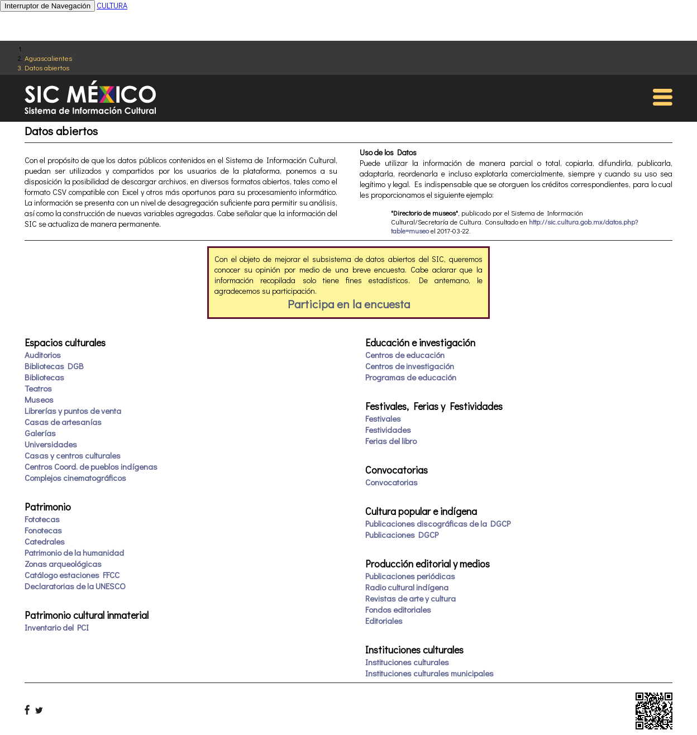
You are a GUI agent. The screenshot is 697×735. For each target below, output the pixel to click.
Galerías (40, 432)
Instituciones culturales (407, 661)
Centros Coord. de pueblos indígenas (91, 466)
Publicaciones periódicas (410, 575)
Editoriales (384, 620)
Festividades (388, 429)
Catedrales (45, 541)
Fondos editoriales (398, 609)
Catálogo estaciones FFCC (72, 574)
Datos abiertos (47, 67)
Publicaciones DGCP (401, 534)
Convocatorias (391, 482)
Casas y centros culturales (73, 455)
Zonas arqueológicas (63, 563)
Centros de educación (405, 354)
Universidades (51, 444)
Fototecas (42, 518)
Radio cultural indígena (406, 587)
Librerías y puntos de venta (73, 410)
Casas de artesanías (63, 421)
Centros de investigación (409, 365)
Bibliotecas (44, 377)
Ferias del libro (391, 440)
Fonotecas (43, 530)
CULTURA (112, 5)
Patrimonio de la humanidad (74, 552)
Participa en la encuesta (349, 304)
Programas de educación (410, 377)
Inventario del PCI (57, 627)
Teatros (38, 388)
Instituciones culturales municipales (429, 673)
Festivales (383, 418)
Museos (39, 399)
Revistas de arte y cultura (410, 598)
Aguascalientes (48, 58)
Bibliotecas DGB (54, 365)
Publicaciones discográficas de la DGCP (437, 523)
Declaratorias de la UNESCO (75, 585)
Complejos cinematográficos (75, 477)
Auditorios (43, 354)
